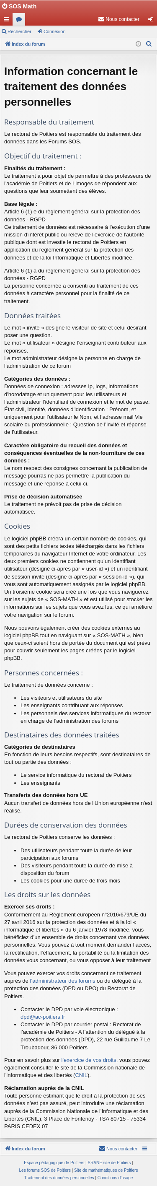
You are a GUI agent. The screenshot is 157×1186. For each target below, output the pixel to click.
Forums (20, 21)
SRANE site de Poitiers (109, 1162)
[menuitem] (118, 19)
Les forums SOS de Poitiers (45, 1170)
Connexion (55, 31)
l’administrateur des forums (62, 981)
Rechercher (19, 31)
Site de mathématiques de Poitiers (106, 1170)
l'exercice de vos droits (89, 1060)
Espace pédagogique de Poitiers (54, 1162)
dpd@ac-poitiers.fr (43, 1017)
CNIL (81, 1075)
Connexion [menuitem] (152, 21)
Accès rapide (8, 21)
